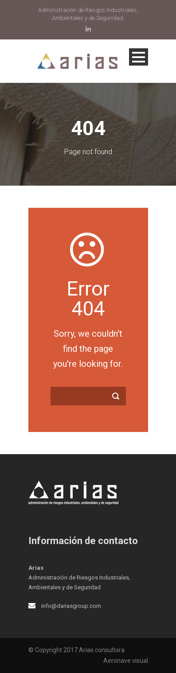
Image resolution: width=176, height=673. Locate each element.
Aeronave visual (125, 660)
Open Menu (138, 57)
